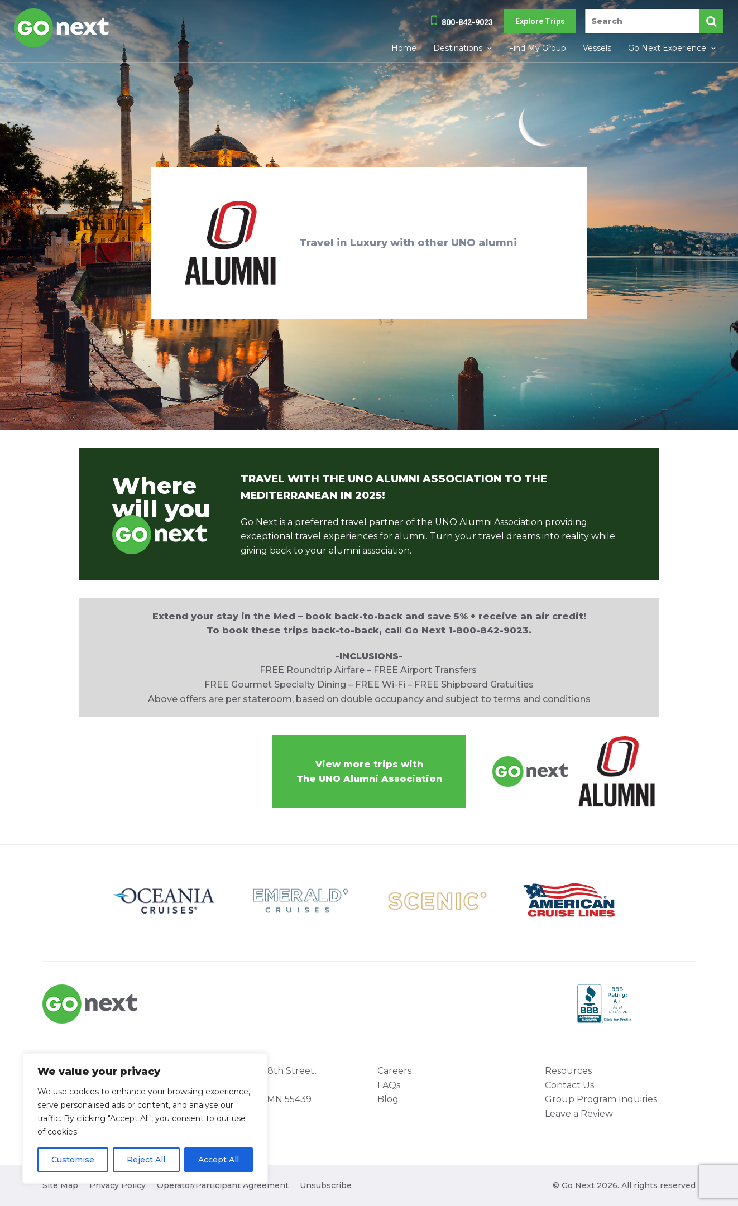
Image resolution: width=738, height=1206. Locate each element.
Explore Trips (540, 21)
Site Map (60, 1185)
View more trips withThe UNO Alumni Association (369, 771)
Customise (72, 1160)
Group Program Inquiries (601, 1099)
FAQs (388, 1085)
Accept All (218, 1160)
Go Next (62, 27)
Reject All (146, 1160)
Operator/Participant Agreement (223, 1185)
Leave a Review (579, 1113)
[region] (145, 1118)
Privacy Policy (117, 1185)
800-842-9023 (467, 22)
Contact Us (569, 1085)
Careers (394, 1070)
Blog (388, 1099)
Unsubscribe (326, 1185)
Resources (568, 1070)
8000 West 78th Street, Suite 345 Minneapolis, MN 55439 (263, 1084)
